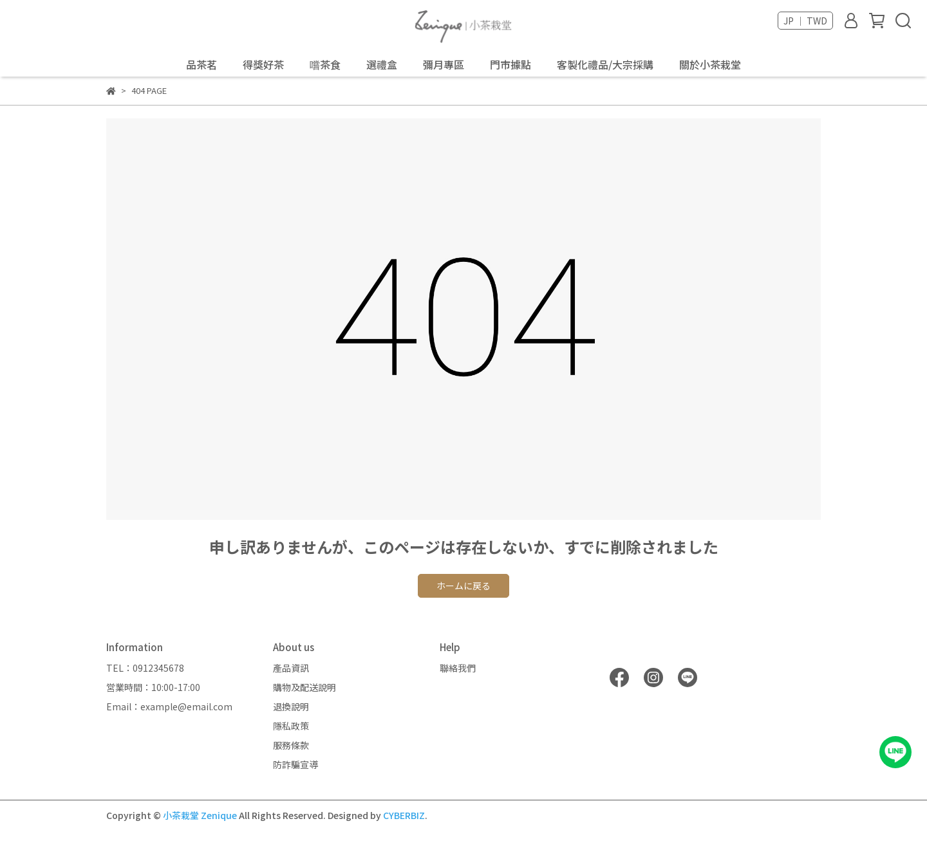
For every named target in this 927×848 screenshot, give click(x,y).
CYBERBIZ (404, 815)
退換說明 (291, 706)
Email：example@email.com (169, 706)
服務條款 (291, 745)
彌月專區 (443, 64)
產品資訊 (291, 667)
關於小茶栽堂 (710, 64)
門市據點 (510, 64)
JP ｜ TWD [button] (805, 20)
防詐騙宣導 (295, 764)
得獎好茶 (263, 64)
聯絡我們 (458, 667)
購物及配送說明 (304, 687)
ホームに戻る (463, 585)
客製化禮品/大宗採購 (605, 64)
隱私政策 (291, 725)
